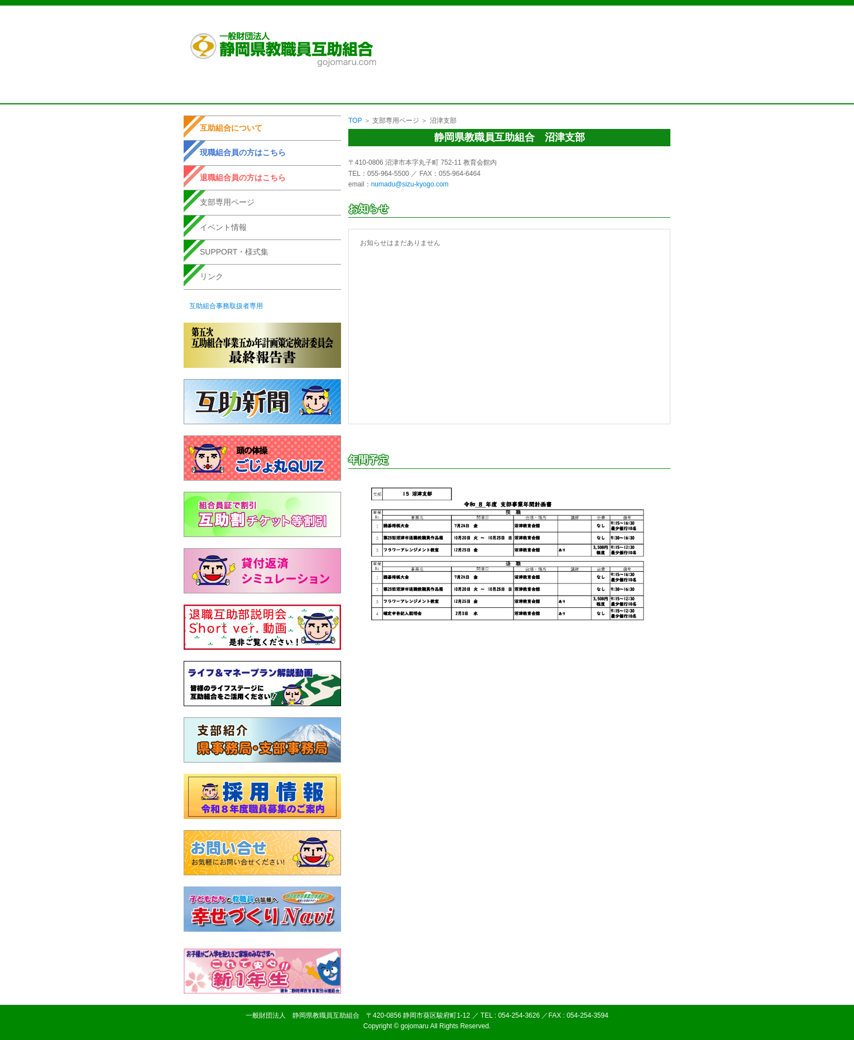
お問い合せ (638, 22)
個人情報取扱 (548, 22)
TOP (355, 120)
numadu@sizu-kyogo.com (410, 184)
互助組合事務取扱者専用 (226, 306)
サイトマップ (595, 22)
